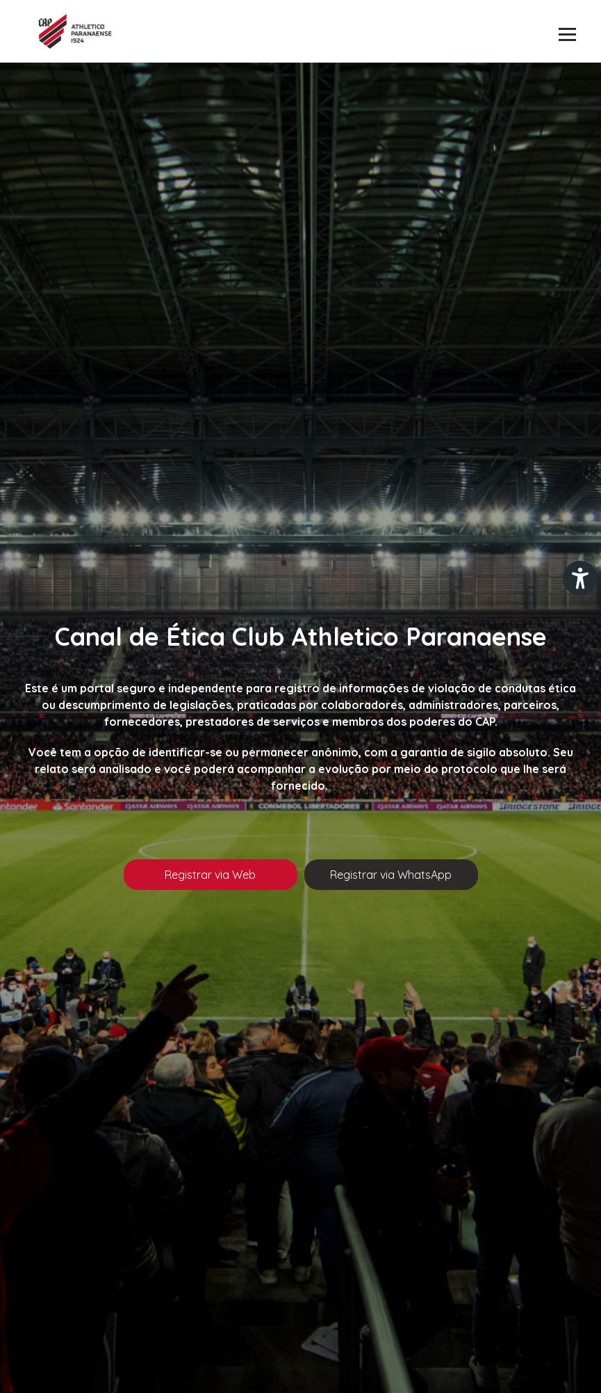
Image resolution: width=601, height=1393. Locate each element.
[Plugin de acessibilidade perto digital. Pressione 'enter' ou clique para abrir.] (580, 578)
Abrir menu (567, 35)
